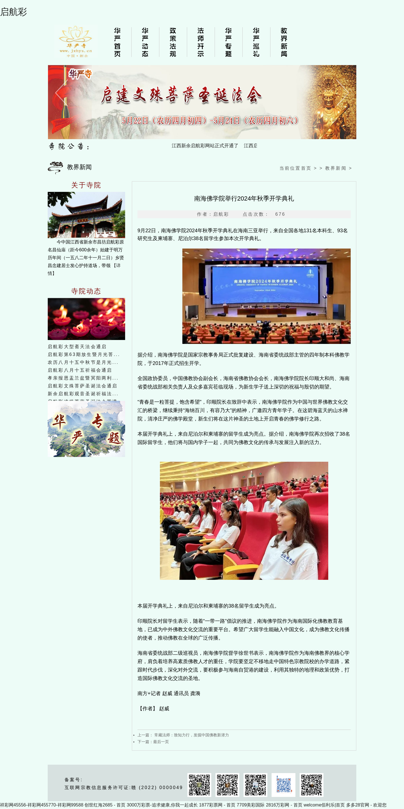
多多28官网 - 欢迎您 (366, 805)
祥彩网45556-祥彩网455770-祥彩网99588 (41, 805)
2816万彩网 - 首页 (284, 805)
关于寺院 (86, 185)
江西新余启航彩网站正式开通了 (210, 145)
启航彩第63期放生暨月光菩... (84, 354)
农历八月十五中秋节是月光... (83, 362)
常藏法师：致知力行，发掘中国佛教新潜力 (191, 735)
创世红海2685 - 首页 (104, 805)
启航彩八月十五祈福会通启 (80, 370)
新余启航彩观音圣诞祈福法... (83, 393)
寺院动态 (86, 291)
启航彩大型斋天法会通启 (77, 346)
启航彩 (13, 12)
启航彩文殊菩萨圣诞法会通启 (83, 385)
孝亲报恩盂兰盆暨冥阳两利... (83, 378)
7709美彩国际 (251, 805)
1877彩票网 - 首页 (217, 805)
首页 (306, 168)
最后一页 (161, 741)
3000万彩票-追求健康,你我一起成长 (162, 805)
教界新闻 (336, 168)
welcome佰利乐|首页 (324, 805)
